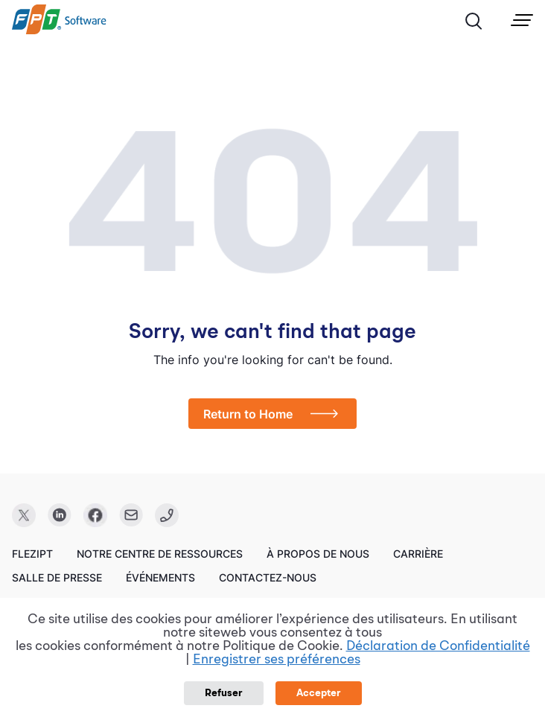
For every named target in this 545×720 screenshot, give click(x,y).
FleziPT (32, 553)
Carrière (418, 553)
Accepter (318, 693)
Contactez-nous (267, 577)
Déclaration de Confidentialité (438, 646)
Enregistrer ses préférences (276, 659)
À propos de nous (318, 553)
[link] (59, 30)
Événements (160, 577)
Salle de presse (57, 577)
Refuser (224, 693)
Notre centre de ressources (160, 553)
